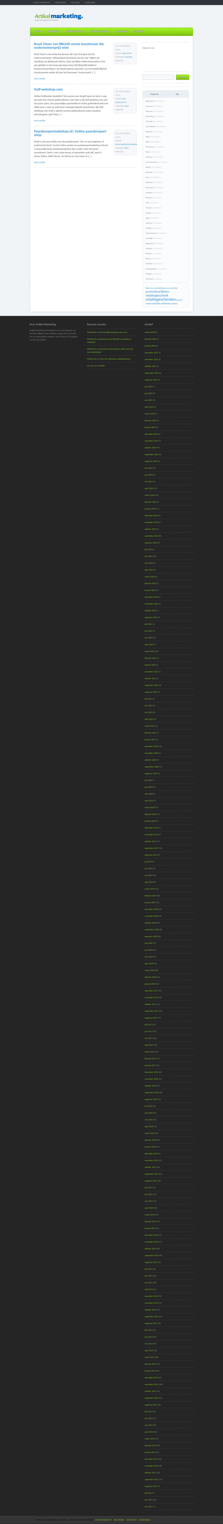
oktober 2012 (150, 1391)
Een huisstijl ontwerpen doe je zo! (113, 332)
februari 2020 (150, 814)
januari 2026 (150, 346)
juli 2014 (148, 1269)
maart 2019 (150, 889)
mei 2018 (149, 957)
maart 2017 (150, 1052)
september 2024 (151, 454)
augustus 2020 (151, 773)
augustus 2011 (151, 1486)
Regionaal (154, 243)
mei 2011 (149, 1506)
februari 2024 (150, 502)
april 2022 (149, 644)
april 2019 (149, 882)
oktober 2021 (150, 678)
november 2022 (151, 604)
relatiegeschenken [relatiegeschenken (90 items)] (161, 299)
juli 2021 (148, 699)
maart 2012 (150, 1438)
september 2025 (151, 373)
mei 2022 (149, 638)
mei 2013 (149, 1343)
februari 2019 (150, 895)
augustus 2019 (151, 855)
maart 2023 (150, 576)
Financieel (155, 147)
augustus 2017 (151, 1018)
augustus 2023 (151, 542)
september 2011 (151, 1479)
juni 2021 (149, 705)
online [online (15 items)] (166, 288)
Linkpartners (144, 1520)
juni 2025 (149, 393)
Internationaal (156, 233)
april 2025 (149, 407)
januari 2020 (150, 821)
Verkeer (154, 253)
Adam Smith (127, 53)
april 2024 (149, 488)
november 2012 (151, 1384)
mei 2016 (149, 1119)
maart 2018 (150, 970)
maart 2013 (150, 1357)
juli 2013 (148, 1330)
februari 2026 (150, 339)
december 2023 (151, 515)
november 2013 (151, 1303)
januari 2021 (150, 739)
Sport (126, 106)
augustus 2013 (151, 1323)
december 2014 (151, 1235)
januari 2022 (150, 665)
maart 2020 (150, 807)
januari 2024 (150, 509)
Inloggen (75, 2)
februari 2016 (150, 1140)
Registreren (60, 2)
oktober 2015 (150, 1167)
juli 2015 (148, 1187)
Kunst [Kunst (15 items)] (153, 288)
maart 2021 (150, 726)
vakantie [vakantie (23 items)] (156, 303)
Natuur (153, 258)
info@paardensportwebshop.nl (128, 144)
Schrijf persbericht (41, 2)
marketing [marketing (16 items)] (160, 288)
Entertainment (157, 162)
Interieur (154, 157)
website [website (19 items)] (173, 303)
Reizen (154, 167)
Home (38, 31)
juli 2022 (148, 624)
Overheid (154, 279)
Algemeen (128, 57)
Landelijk (154, 238)
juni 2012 (149, 1418)
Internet (154, 132)
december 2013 (151, 1296)
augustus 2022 (151, 617)
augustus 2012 (151, 1405)
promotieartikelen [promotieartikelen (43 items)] (157, 291)
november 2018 (151, 916)
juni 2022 (149, 631)
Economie (154, 187)
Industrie (154, 192)
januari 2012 (150, 1452)
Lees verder (39, 78)
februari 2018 (150, 977)
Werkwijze (54, 31)
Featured (154, 106)
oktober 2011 (150, 1472)
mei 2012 (149, 1425)
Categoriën (154, 94)
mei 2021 (149, 712)
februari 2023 (150, 583)
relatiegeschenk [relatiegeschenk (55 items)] (157, 295)
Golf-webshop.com (48, 89)
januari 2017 (150, 1065)
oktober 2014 (150, 1248)
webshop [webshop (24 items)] (165, 303)
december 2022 (151, 597)
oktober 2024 (150, 447)
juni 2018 (149, 950)
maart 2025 (150, 414)
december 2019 (151, 828)
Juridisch (154, 263)
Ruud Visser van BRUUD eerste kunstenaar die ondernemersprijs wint (69, 46)
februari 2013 (150, 1364)
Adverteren (90, 2)
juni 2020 (149, 787)
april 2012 (149, 1432)
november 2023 (151, 522)
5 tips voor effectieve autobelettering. (115, 359)
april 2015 (149, 1208)
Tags (177, 94)
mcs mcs (90, 365)
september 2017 (151, 1011)
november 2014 (151, 1242)
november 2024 (151, 441)
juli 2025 (148, 386)
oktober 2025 (150, 366)
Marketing (155, 116)
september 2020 (151, 766)
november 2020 (151, 753)
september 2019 (151, 848)
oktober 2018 (150, 923)
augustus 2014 (151, 1262)
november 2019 (151, 834)
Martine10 (91, 332)
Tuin (152, 203)
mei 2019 (149, 875)
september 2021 (151, 685)
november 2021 (151, 671)
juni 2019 (149, 868)
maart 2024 (150, 495)
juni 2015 (149, 1194)
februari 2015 (150, 1221)
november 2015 (151, 1160)
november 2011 (151, 1466)
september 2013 (151, 1316)
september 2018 (151, 929)
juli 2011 (148, 1493)
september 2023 (151, 536)
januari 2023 (150, 590)
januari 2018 (150, 984)
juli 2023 (148, 549)
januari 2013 (150, 1371)
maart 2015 (150, 1214)
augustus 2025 (151, 380)
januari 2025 (150, 427)
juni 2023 (149, 556)
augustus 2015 (151, 1181)
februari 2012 (150, 1445)
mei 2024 (149, 481)
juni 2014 (149, 1276)
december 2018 (151, 909)
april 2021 (149, 719)
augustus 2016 (151, 1099)
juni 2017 (149, 1031)
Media (153, 213)
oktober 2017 (150, 1004)
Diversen (154, 111)
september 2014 (151, 1255)
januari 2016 (150, 1147)
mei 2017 (149, 1038)
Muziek (153, 228)
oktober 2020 (150, 760)
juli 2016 (148, 1106)
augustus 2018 (151, 936)
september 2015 (151, 1174)
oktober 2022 (150, 610)
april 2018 (149, 963)
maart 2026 (150, 332)
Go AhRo (101, 365)
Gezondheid (156, 126)
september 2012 (151, 1398)
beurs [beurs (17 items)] (148, 288)
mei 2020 (149, 794)
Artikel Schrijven (99, 31)
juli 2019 (148, 862)
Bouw (153, 152)
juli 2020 (148, 780)
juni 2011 (149, 1500)
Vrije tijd (154, 121)
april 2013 (149, 1350)
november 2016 (151, 1079)
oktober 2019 (150, 841)
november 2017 (151, 997)
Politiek (153, 274)
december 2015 (151, 1153)
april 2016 (149, 1126)
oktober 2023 (150, 529)
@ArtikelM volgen (145, 53)
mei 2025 (149, 400)
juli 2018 (148, 943)
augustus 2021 (151, 692)
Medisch (154, 248)
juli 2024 (148, 468)
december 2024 (151, 434)
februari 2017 (150, 1058)
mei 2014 (149, 1282)
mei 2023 (149, 563)
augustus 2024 (151, 461)
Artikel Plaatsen (75, 31)
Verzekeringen (156, 269)
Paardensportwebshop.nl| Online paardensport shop (70, 133)
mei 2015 (149, 1201)
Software (154, 182)
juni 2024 (149, 475)
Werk (153, 137)
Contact (138, 31)
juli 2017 (148, 1024)
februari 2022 (150, 658)
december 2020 (151, 746)
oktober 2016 (150, 1086)
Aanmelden (121, 31)
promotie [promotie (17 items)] (173, 288)
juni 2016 (149, 1113)
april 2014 (149, 1289)
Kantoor (154, 198)
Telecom (154, 223)
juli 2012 (148, 1411)
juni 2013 (149, 1337)
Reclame (154, 172)
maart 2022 (150, 651)
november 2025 (151, 359)
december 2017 (151, 990)
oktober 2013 (150, 1310)
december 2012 (151, 1377)
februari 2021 (150, 733)
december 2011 (151, 1459)
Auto (153, 177)
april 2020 (149, 800)
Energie (153, 208)
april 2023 (149, 570)
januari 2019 (150, 902)
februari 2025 (150, 420)
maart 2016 (150, 1133)
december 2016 (151, 1072)
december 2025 (151, 352)
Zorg (152, 218)
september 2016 (151, 1092)
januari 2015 (150, 1228)
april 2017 (149, 1045)
